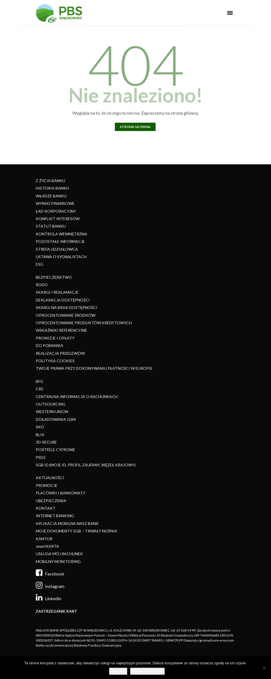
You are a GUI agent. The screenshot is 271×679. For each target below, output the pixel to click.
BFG (39, 381)
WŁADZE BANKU (51, 195)
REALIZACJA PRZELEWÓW (60, 353)
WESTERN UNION (52, 411)
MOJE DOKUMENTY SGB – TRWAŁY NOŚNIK (76, 531)
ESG (39, 264)
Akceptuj (118, 671)
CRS (39, 388)
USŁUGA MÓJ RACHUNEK (59, 553)
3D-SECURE (46, 442)
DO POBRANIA (49, 345)
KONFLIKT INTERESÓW (58, 218)
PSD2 (40, 457)
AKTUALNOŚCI (50, 477)
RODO (42, 284)
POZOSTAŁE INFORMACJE (60, 241)
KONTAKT (45, 508)
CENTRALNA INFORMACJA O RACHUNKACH (77, 396)
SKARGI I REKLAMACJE (57, 292)
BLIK (40, 434)
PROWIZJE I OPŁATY (55, 338)
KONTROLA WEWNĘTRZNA (61, 234)
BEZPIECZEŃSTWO (54, 277)
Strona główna (135, 127)
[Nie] (264, 667)
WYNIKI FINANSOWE (55, 203)
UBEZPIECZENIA (51, 500)
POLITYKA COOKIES (55, 360)
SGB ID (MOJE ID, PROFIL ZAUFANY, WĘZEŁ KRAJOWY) (86, 464)
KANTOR (44, 538)
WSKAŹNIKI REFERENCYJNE (61, 330)
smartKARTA (47, 546)
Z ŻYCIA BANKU (50, 180)
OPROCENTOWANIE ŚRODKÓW (65, 315)
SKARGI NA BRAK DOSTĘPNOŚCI (66, 307)
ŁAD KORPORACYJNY (56, 211)
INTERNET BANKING (55, 515)
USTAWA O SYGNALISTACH (61, 256)
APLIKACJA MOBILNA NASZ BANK (67, 523)
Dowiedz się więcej (147, 671)
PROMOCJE (46, 485)
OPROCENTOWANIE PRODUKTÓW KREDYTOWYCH (84, 322)
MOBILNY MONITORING (58, 561)
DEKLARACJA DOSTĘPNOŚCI (63, 300)
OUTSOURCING (50, 404)
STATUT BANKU (51, 226)
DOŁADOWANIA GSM (56, 419)
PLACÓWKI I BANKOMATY (60, 493)
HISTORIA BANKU (52, 188)
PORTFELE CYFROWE (55, 449)
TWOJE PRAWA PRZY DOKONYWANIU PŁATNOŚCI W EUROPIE (94, 368)
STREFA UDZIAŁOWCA (57, 249)
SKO (40, 426)
